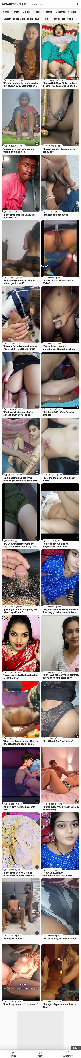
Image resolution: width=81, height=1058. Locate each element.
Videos (40, 1056)
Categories (67, 1056)
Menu (74, 1048)
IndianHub (14, 4)
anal (7, 11)
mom (16, 11)
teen (38, 11)
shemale (62, 11)
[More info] (37, 77)
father (49, 11)
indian (28, 11)
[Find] (77, 4)
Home (13, 1056)
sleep (74, 11)
